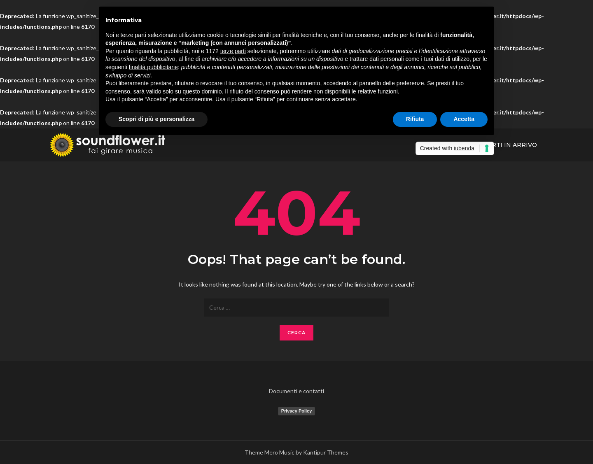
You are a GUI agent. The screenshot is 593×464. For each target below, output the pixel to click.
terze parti (233, 51)
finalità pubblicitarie (153, 67)
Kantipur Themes (325, 452)
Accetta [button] (463, 119)
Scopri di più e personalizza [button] (156, 119)
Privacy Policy (296, 410)
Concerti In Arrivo (503, 145)
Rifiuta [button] (415, 119)
